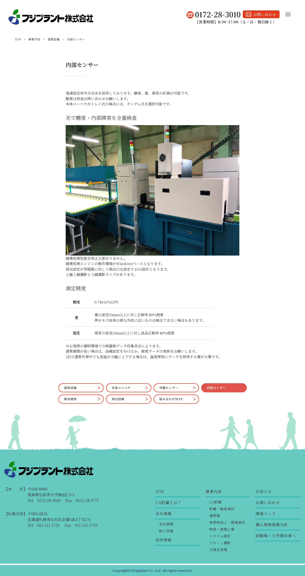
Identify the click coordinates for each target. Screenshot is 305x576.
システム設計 (220, 536)
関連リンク (266, 513)
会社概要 (166, 524)
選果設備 (54, 39)
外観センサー (168, 388)
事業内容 (34, 39)
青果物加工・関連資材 (227, 522)
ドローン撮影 (220, 542)
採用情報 (163, 539)
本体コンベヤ (121, 388)
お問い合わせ (268, 502)
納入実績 (166, 530)
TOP (18, 39)
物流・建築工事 (221, 529)
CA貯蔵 (215, 502)
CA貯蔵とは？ (168, 502)
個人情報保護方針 (272, 524)
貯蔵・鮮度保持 (221, 508)
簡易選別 (70, 399)
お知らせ (264, 491)
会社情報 (163, 513)
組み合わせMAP (171, 399)
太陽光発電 (218, 549)
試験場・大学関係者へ (276, 535)
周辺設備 (118, 399)
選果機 (214, 515)
